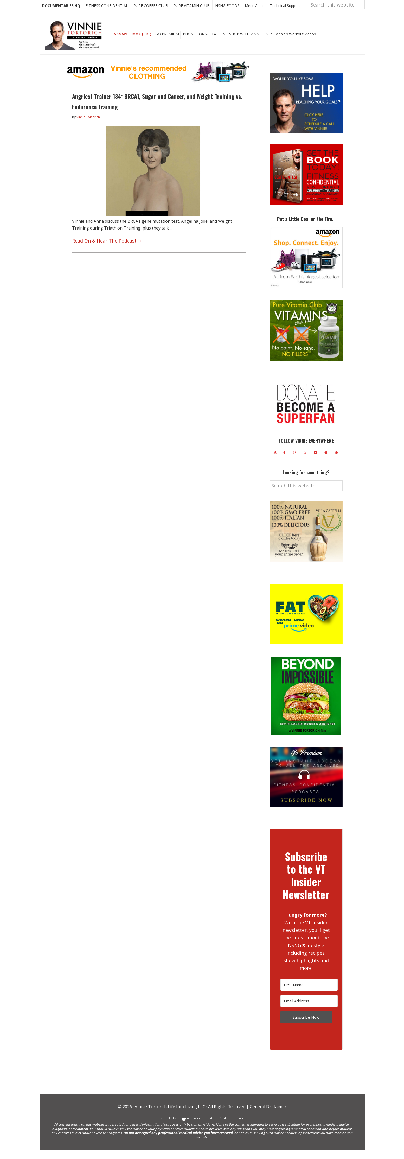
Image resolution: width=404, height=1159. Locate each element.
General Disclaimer (267, 1116)
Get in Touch (237, 1127)
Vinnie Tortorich (75, 44)
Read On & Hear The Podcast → (102, 249)
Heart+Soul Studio (216, 1127)
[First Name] (309, 994)
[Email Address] (309, 1010)
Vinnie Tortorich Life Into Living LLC (170, 1116)
